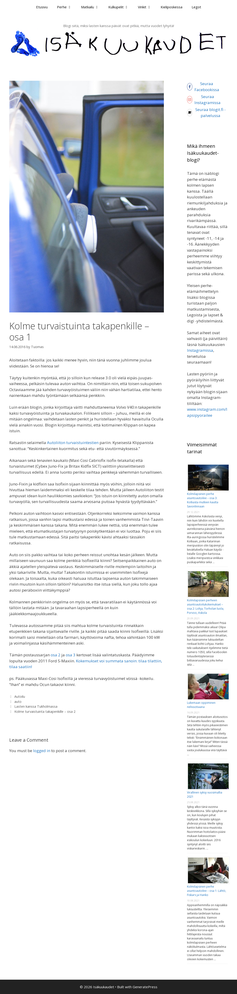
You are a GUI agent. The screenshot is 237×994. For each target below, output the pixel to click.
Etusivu (42, 7)
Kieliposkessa (171, 7)
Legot (196, 7)
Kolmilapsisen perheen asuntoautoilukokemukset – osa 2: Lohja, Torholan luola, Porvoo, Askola (205, 606)
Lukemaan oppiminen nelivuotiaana (201, 705)
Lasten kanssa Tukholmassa (35, 706)
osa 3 (70, 655)
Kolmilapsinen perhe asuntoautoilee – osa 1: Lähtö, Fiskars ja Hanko (206, 891)
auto (18, 701)
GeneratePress (145, 987)
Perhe (66, 7)
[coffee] (207, 112)
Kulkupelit (120, 7)
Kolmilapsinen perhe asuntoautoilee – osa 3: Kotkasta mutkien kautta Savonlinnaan (202, 500)
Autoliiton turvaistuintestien (73, 442)
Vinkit (147, 7)
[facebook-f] (208, 87)
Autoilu (19, 696)
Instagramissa (200, 350)
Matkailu (92, 7)
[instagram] (209, 99)
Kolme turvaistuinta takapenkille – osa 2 (44, 711)
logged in (41, 750)
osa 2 (55, 655)
